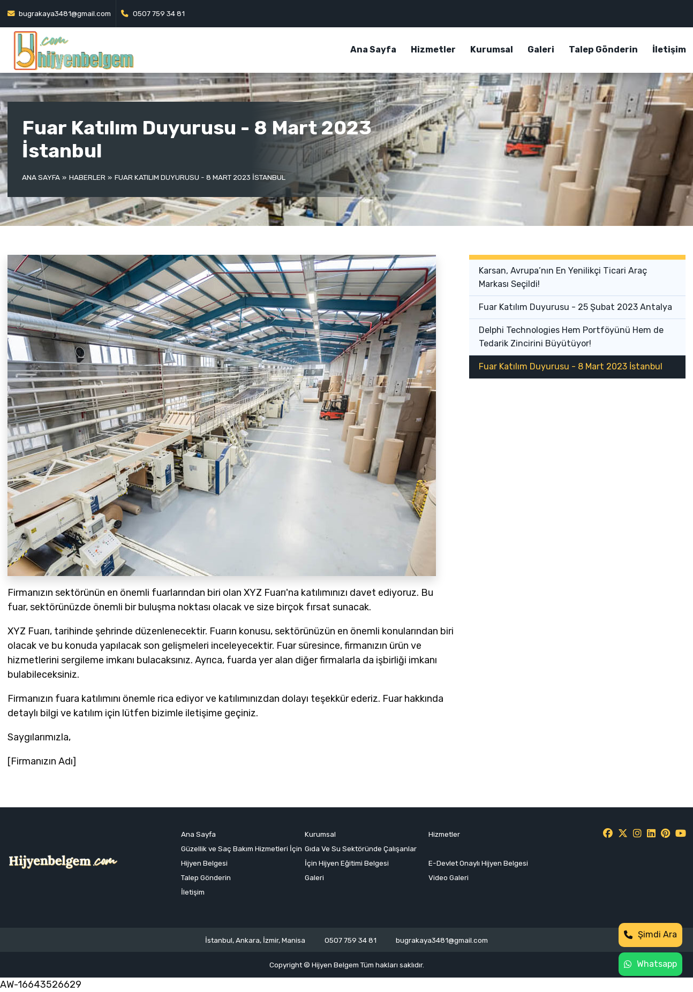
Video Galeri (448, 877)
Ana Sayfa (373, 49)
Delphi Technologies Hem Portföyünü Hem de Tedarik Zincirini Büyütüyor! (571, 336)
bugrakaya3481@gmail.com (59, 13)
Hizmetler (433, 49)
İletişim (669, 49)
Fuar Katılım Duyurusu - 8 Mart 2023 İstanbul (570, 366)
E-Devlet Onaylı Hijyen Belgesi (478, 863)
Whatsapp (650, 964)
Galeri (541, 49)
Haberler (87, 177)
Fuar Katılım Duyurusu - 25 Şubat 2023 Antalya (575, 307)
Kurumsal (491, 49)
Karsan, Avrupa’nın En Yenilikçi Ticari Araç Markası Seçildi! (563, 277)
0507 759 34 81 (153, 13)
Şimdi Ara (650, 934)
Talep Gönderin (603, 49)
